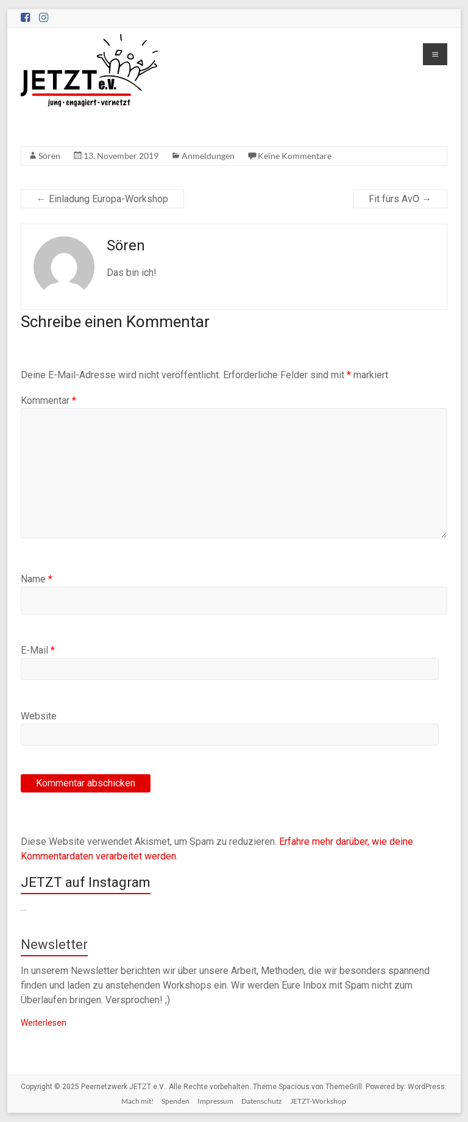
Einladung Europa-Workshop (102, 199)
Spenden (175, 1101)
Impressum (215, 1101)
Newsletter (54, 944)
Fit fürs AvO (400, 199)
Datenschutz (261, 1101)
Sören (49, 155)
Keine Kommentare (295, 155)
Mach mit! (137, 1101)
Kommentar (48, 400)
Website (39, 716)
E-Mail (38, 650)
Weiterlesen (43, 1023)
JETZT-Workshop (318, 1101)
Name (36, 579)
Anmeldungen (208, 155)
